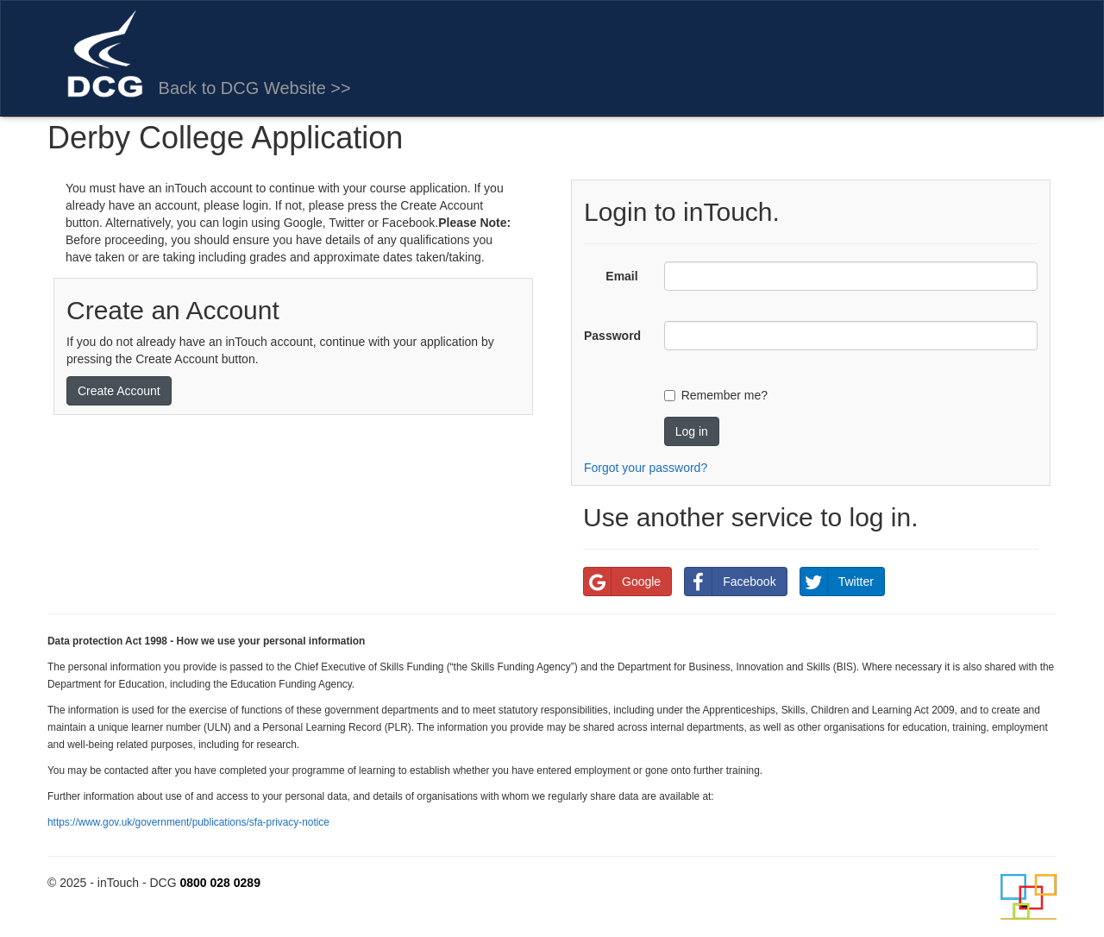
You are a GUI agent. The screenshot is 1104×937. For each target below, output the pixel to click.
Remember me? (724, 395)
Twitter (837, 581)
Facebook (730, 581)
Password (612, 336)
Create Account (119, 391)
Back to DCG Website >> (255, 88)
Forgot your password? (645, 468)
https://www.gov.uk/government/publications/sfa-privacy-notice (188, 822)
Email (621, 276)
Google (622, 581)
